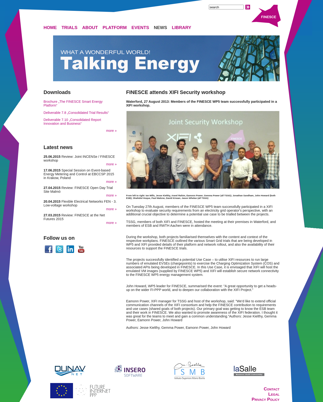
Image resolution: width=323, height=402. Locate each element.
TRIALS (70, 27)
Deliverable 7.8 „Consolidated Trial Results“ (76, 113)
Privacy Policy (265, 399)
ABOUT (90, 27)
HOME (50, 27)
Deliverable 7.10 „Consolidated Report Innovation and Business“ (72, 121)
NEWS (160, 27)
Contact (272, 388)
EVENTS (140, 27)
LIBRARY (181, 27)
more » (111, 131)
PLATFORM (115, 27)
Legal (274, 394)
